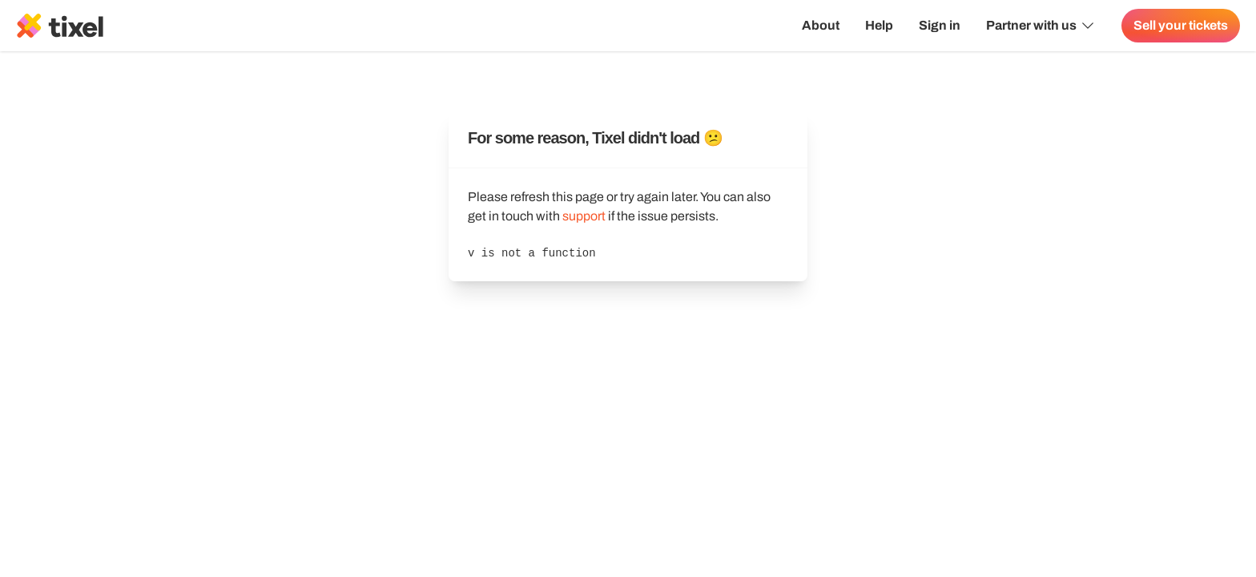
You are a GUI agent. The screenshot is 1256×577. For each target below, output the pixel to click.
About (820, 25)
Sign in (939, 25)
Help (879, 25)
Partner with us (1041, 26)
